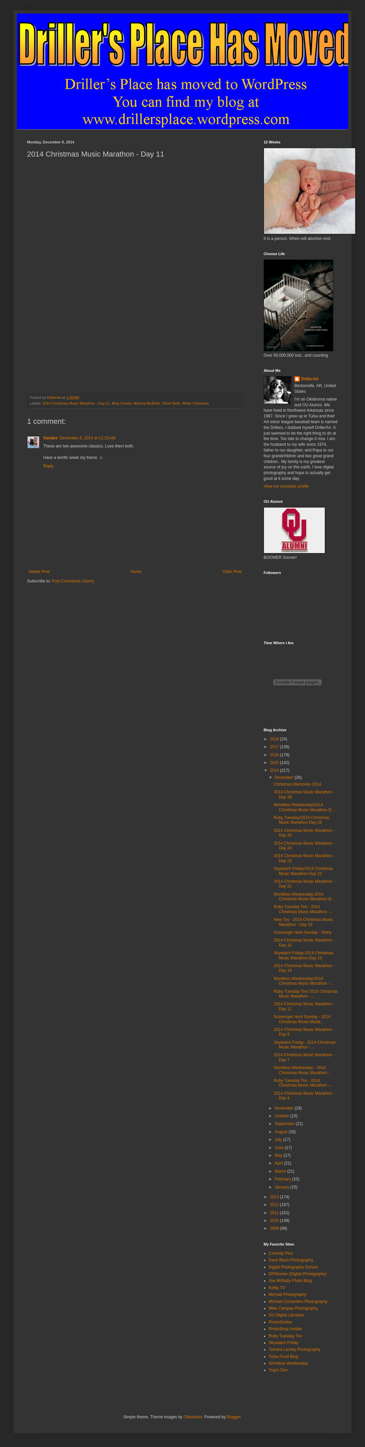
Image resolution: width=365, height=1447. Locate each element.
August (282, 1131)
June (280, 1147)
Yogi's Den (278, 1370)
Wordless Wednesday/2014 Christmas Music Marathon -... (303, 981)
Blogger (234, 1417)
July (279, 1139)
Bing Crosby (121, 403)
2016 (275, 755)
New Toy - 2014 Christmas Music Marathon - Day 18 (303, 922)
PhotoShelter (280, 1322)
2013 (275, 1197)
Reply (48, 466)
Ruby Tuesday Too (285, 1336)
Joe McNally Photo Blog (290, 1280)
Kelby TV (277, 1287)
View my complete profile (286, 486)
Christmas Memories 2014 (297, 784)
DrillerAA (310, 379)
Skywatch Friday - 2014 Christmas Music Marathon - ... (305, 1044)
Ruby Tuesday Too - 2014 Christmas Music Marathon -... (303, 909)
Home (136, 571)
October (282, 1116)
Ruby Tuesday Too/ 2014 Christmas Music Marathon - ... (306, 994)
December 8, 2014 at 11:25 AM (87, 438)
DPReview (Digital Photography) (298, 1274)
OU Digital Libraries (286, 1315)
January (282, 1187)
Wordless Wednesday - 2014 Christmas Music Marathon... (302, 1070)
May (279, 1155)
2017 (275, 746)
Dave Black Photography (291, 1260)
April (279, 1163)
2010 (275, 1220)
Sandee (50, 438)
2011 (275, 1212)
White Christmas (195, 403)
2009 (275, 1228)
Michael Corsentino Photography (298, 1301)
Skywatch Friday (283, 1342)
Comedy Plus (281, 1253)
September (285, 1123)
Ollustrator (193, 1417)
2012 (275, 1204)
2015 (275, 762)
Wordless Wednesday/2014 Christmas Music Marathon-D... (304, 807)
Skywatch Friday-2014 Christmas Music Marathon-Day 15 (303, 955)
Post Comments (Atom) (73, 581)
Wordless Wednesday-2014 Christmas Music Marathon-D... (304, 896)
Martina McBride (146, 403)
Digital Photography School (293, 1267)
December (285, 777)
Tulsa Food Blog (283, 1356)
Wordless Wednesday (288, 1363)
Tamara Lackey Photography (294, 1349)
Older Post (232, 571)
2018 (275, 739)
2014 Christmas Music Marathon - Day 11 (76, 403)
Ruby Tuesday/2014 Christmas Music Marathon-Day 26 (301, 820)
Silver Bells (171, 403)
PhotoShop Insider (285, 1329)
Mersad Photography (287, 1294)
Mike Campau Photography (293, 1308)
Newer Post (39, 571)
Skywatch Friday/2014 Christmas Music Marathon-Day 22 (303, 871)
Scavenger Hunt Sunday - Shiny (303, 932)
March (281, 1171)
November (285, 1108)
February (283, 1179)
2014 (275, 770)
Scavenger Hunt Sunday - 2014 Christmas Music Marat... (302, 1019)
